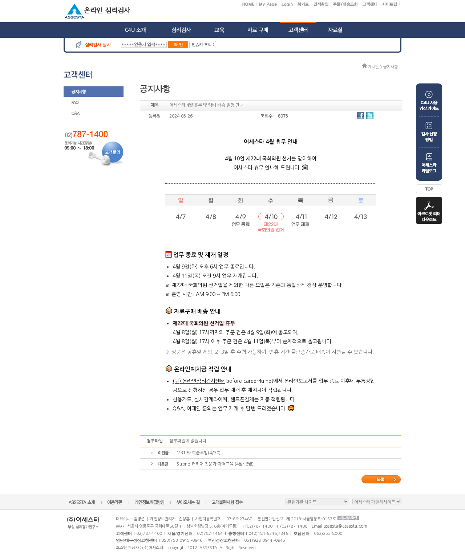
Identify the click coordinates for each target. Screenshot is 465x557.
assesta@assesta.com (345, 526)
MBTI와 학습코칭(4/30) (199, 453)
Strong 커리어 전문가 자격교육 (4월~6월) (215, 464)
